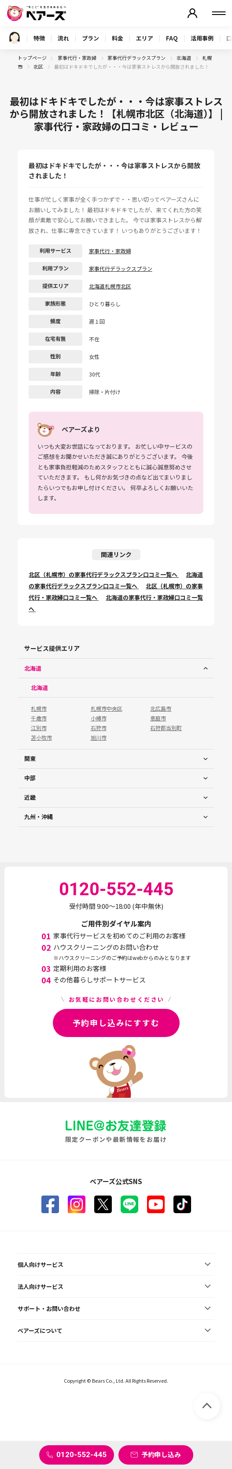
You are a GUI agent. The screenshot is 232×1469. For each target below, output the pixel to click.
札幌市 (39, 708)
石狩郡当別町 (166, 727)
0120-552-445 (81, 1454)
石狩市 (99, 727)
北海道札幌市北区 (110, 286)
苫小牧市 (41, 737)
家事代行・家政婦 (77, 57)
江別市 (39, 727)
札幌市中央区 (106, 708)
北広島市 (160, 708)
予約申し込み (161, 1454)
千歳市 (39, 718)
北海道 (184, 57)
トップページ (32, 57)
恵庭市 (158, 718)
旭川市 (99, 737)
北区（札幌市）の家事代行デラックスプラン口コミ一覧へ (104, 574)
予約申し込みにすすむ (116, 1022)
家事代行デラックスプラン (136, 57)
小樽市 (99, 718)
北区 (38, 66)
